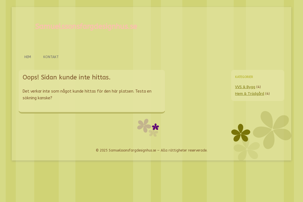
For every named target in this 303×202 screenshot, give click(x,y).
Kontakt (51, 57)
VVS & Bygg (245, 87)
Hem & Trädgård (249, 93)
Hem (27, 57)
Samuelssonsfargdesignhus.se (86, 26)
